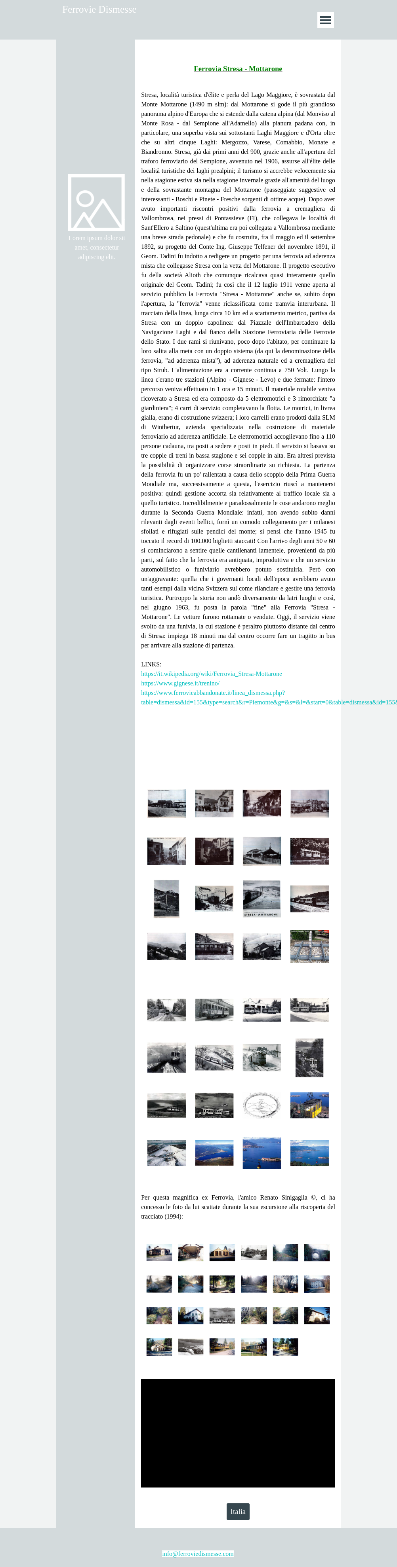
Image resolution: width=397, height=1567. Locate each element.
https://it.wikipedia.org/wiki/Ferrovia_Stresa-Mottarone (211, 673)
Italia (238, 1511)
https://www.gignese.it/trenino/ (180, 683)
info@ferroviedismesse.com (197, 1553)
